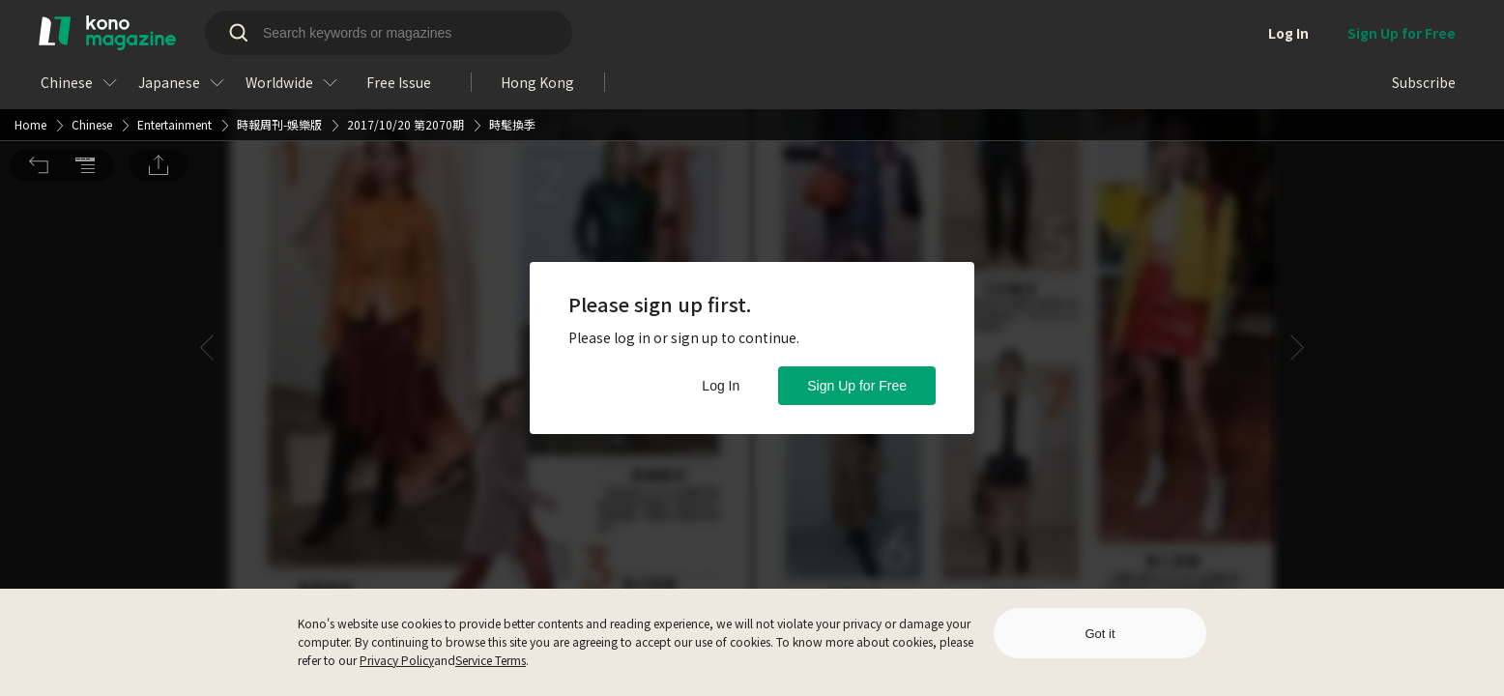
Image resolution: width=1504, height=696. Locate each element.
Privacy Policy (397, 660)
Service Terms (490, 660)
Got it (1099, 633)
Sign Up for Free (857, 385)
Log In (720, 385)
